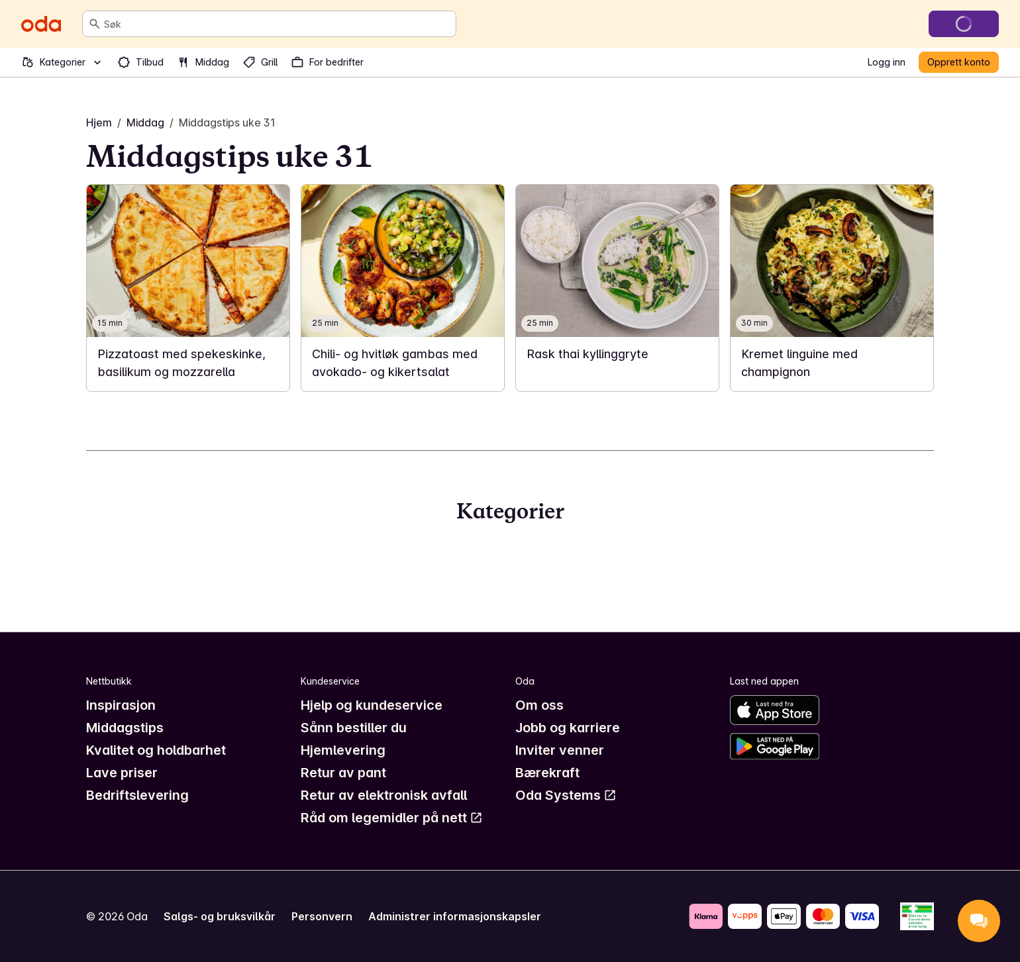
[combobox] (277, 23)
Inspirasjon (121, 705)
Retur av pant (343, 773)
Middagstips (125, 728)
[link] (188, 288)
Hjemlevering (343, 750)
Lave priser (122, 773)
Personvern (321, 916)
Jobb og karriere (567, 728)
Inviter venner (559, 750)
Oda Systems (566, 795)
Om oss (539, 705)
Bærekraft (547, 773)
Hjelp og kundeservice (371, 705)
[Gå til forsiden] (41, 24)
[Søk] (94, 23)
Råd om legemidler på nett (392, 818)
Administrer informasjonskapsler (454, 916)
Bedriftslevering (137, 795)
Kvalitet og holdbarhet (156, 750)
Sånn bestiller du (354, 728)
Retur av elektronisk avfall (384, 795)
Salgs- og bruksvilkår (220, 916)
